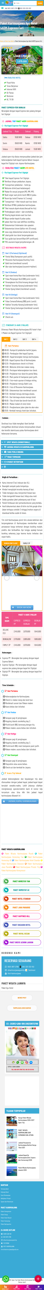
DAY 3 (25, 339)
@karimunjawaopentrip (9, 1240)
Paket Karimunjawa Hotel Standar (27, 860)
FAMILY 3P (26, 543)
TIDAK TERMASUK (11, 456)
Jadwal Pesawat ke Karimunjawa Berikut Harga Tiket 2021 (27, 1145)
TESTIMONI (5, 1243)
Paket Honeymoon (6, 1211)
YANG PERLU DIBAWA (12, 452)
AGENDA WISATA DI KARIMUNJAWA (18, 447)
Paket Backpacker (6, 1224)
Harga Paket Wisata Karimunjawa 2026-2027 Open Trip (26, 1120)
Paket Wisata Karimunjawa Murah (19, 853)
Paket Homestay (5, 1221)
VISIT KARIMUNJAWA (7, 1246)
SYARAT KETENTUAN (12, 461)
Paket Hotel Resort (6, 1218)
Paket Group (4, 1215)
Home (1, 41)
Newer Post (22, 998)
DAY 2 (15, 339)
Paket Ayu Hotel (9, 41)
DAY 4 (34, 339)
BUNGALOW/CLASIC (11, 543)
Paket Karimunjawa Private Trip (28, 867)
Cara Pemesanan (5, 1195)
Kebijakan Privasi (6, 1198)
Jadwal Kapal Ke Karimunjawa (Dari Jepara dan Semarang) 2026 (26, 1157)
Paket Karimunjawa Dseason (13, 863)
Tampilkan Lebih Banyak (22, 1008)
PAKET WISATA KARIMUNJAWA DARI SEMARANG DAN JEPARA (25, 1132)
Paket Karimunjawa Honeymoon (13, 870)
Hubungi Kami (5, 1192)
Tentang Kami (5, 1189)
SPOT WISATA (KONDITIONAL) (16, 442)
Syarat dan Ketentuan (7, 1202)
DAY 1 (6, 339)
